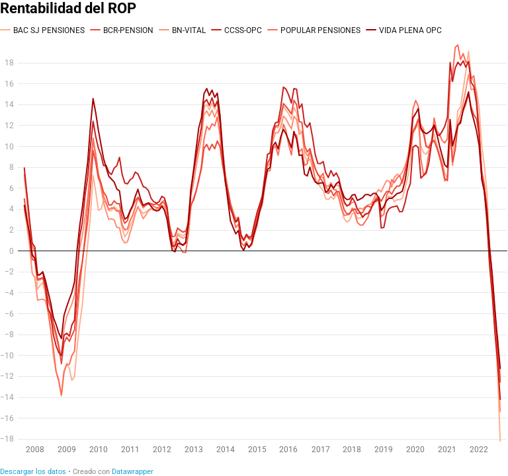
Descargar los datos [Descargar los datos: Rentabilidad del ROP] (33, 471)
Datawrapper (132, 471)
